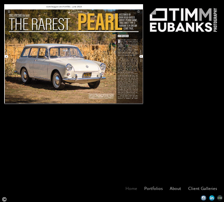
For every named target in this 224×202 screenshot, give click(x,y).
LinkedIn (212, 198)
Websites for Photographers (220, 198)
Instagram (204, 198)
